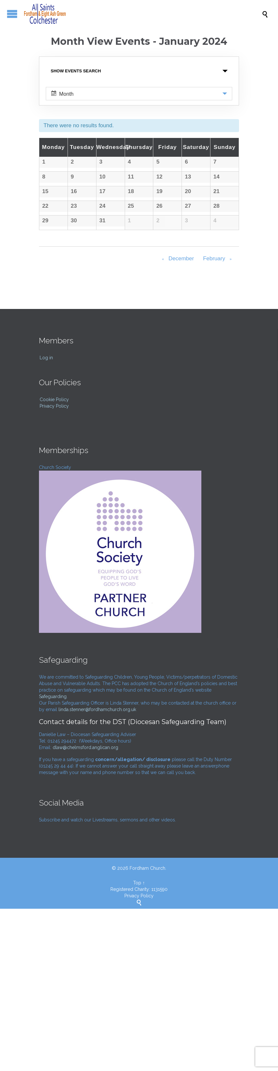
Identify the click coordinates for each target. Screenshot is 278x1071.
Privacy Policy (54, 568)
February (218, 421)
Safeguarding (53, 858)
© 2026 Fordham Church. (139, 1030)
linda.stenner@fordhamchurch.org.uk (97, 871)
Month (62, 94)
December (176, 421)
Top (137, 1045)
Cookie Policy (54, 561)
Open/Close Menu (12, 13)
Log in (46, 520)
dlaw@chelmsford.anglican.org (85, 909)
